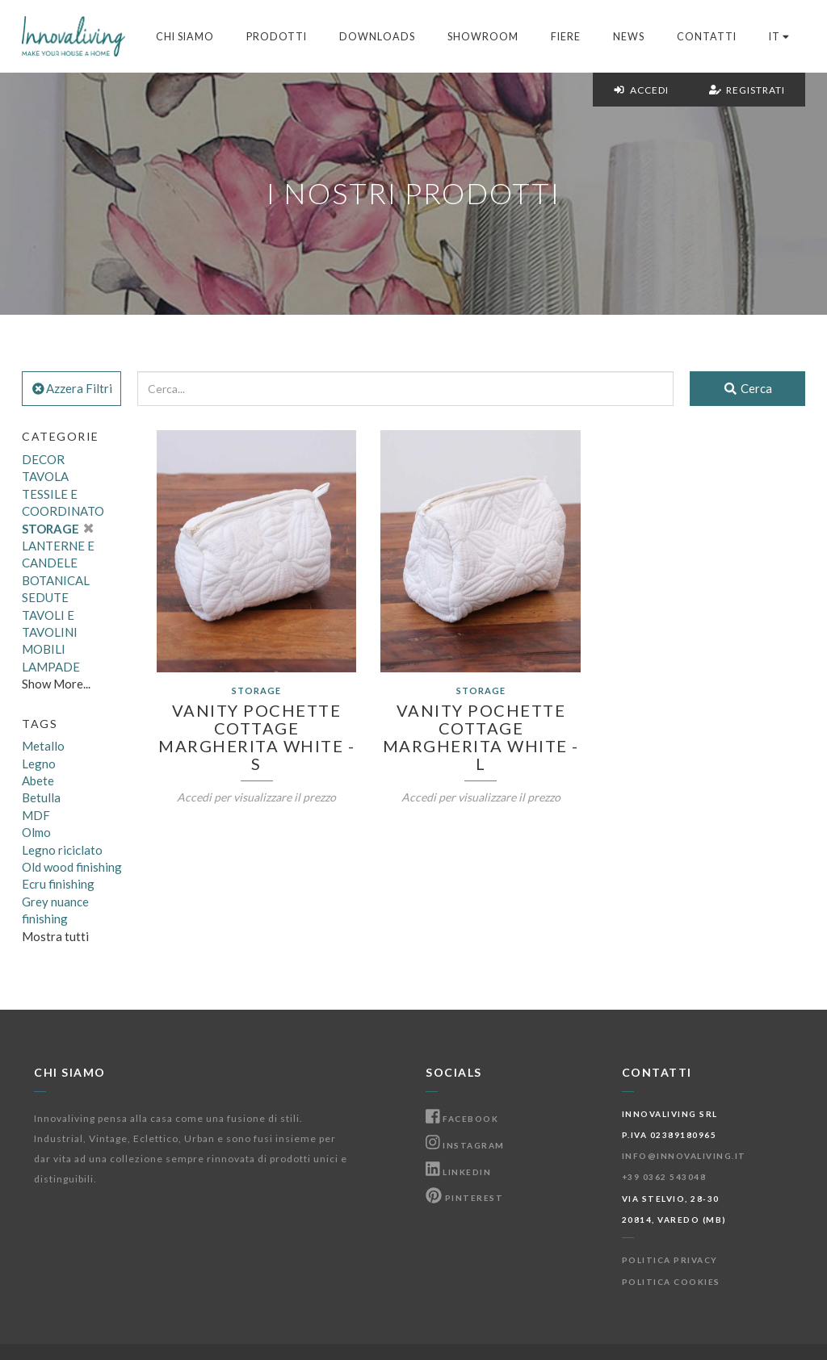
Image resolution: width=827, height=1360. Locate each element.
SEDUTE (45, 597)
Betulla (41, 797)
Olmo (36, 832)
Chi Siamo (185, 37)
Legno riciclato (62, 850)
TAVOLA (45, 476)
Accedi (641, 90)
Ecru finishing (58, 884)
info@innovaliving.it (684, 1156)
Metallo (43, 746)
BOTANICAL (56, 580)
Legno (39, 763)
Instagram (465, 1145)
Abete (38, 780)
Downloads (377, 37)
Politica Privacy (670, 1260)
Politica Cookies (671, 1282)
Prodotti (276, 37)
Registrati (747, 90)
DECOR (43, 459)
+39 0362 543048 (664, 1177)
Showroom (482, 37)
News (628, 37)
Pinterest (464, 1198)
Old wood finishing (72, 867)
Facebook (462, 1119)
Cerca (747, 388)
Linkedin (458, 1172)
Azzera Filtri (71, 388)
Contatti (707, 37)
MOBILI (43, 649)
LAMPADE (51, 666)
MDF (36, 815)
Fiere (566, 37)
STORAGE (57, 528)
